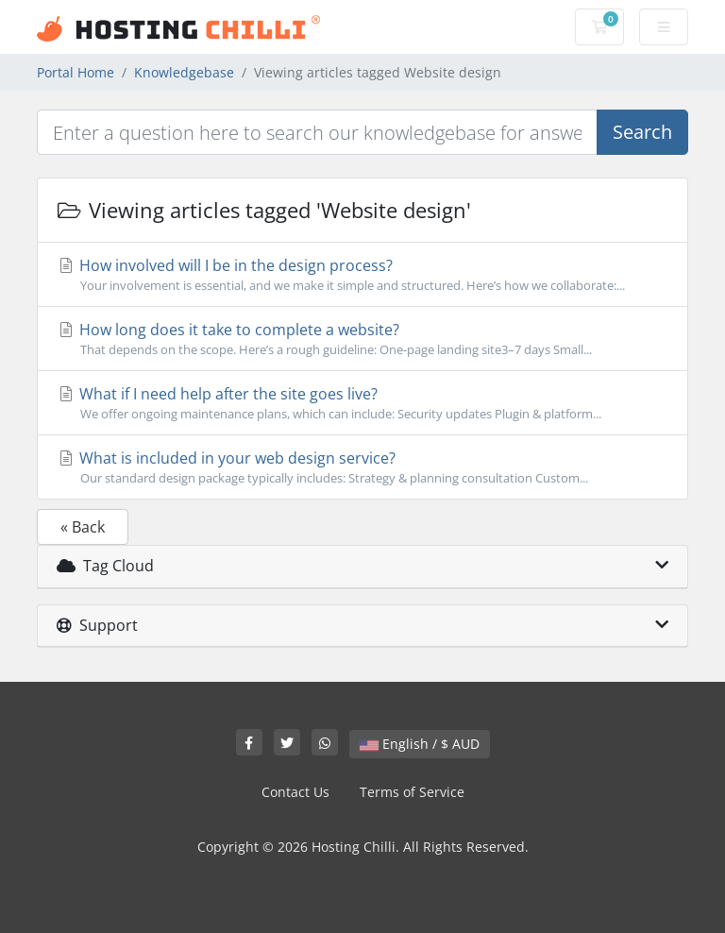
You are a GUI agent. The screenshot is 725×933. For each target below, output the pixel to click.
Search (642, 131)
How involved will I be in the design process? (362, 275)
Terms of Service (412, 792)
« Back (82, 527)
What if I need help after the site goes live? (362, 403)
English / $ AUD (420, 744)
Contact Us (295, 792)
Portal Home (75, 72)
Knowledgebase (184, 72)
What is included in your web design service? (362, 467)
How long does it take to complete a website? (362, 339)
